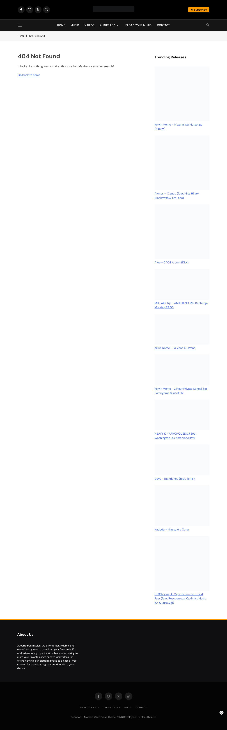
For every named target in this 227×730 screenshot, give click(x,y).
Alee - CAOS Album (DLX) (172, 262)
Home (61, 25)
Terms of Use (111, 707)
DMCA (127, 707)
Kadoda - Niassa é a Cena (172, 529)
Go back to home (29, 75)
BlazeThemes (148, 717)
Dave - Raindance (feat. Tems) (175, 479)
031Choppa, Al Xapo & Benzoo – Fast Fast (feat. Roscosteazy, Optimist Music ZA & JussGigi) (180, 598)
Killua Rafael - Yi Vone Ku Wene (175, 348)
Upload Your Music (138, 25)
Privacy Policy (89, 707)
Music (75, 25)
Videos (89, 25)
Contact (163, 25)
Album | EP (107, 25)
